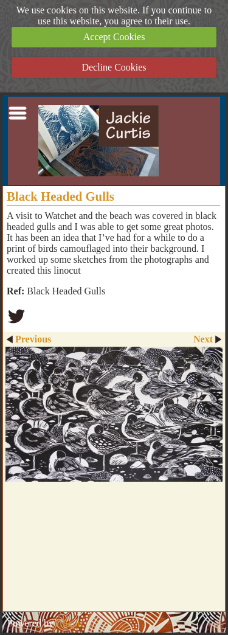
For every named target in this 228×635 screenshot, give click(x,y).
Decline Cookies (113, 67)
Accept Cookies (114, 37)
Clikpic (70, 623)
